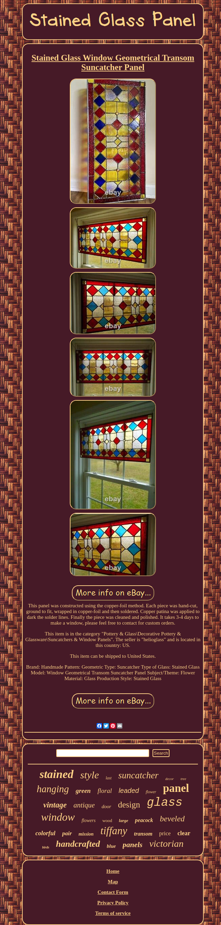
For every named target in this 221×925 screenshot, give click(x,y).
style (89, 774)
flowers (89, 820)
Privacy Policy (112, 902)
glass (164, 803)
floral (105, 790)
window (58, 817)
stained (57, 774)
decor (169, 779)
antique (84, 805)
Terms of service (112, 913)
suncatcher (138, 775)
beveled (172, 818)
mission (86, 834)
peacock (144, 820)
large (123, 820)
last (109, 778)
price (165, 833)
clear (184, 833)
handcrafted (78, 844)
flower (151, 792)
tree (183, 779)
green (83, 790)
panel (176, 788)
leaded (129, 790)
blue (111, 846)
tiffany (113, 831)
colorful (45, 833)
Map (113, 881)
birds (45, 847)
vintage (55, 805)
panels (133, 844)
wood (107, 820)
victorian (166, 843)
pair (67, 833)
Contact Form (113, 892)
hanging (53, 788)
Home (112, 871)
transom (143, 834)
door (106, 806)
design (129, 804)
